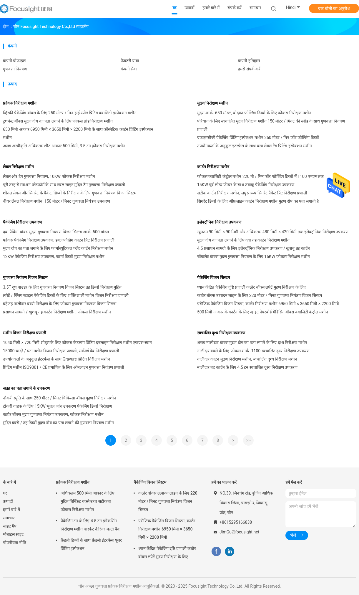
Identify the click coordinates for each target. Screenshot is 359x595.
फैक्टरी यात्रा (130, 60)
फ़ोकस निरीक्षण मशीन (19, 103)
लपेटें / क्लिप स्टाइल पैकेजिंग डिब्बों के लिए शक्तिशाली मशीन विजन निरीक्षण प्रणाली (66, 295)
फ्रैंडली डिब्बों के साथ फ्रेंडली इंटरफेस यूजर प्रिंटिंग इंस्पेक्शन (91, 544)
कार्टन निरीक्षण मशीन (213, 166)
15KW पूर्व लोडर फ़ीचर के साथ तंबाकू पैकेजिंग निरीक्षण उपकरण (245, 184)
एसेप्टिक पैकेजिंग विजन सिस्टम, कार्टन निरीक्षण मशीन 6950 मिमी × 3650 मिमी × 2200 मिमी (268, 303)
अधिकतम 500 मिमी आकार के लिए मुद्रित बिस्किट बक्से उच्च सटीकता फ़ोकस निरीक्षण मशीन (87, 501)
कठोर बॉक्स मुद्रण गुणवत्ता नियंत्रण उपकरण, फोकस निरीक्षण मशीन (53, 414)
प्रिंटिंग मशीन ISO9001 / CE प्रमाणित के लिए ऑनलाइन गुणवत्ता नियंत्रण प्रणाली (63, 367)
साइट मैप (9, 526)
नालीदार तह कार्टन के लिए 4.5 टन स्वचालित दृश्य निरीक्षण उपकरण (247, 367)
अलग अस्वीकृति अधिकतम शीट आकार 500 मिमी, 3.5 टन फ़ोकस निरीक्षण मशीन (64, 145)
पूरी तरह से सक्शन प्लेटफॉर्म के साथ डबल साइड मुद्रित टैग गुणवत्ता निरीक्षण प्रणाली (64, 184)
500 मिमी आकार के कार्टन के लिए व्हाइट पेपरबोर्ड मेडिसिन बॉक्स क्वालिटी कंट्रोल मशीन (262, 312)
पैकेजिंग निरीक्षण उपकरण (22, 222)
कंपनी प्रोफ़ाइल (14, 60)
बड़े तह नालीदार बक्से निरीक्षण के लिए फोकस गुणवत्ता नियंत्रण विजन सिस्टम (59, 303)
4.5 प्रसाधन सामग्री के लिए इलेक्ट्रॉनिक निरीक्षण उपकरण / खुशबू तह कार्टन (253, 248)
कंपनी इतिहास (249, 60)
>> (248, 440)
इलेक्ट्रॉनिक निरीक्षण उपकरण (219, 222)
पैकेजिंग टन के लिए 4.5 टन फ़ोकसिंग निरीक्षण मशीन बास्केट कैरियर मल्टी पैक (90, 524)
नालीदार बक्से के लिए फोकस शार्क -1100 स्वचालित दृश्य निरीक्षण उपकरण (253, 350)
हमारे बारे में (11, 509)
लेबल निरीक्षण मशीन (18, 166)
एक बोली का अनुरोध (334, 8)
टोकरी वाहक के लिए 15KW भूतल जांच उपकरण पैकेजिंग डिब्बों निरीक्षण (57, 406)
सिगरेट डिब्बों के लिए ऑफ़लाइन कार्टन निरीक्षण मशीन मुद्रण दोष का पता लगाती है (258, 201)
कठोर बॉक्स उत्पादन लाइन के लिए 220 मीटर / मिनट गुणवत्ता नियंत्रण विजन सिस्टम (259, 295)
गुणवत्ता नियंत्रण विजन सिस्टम (25, 277)
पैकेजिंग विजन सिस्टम (213, 277)
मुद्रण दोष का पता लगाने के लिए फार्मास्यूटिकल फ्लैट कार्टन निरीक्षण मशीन (58, 248)
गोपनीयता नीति (14, 542)
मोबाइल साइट (13, 534)
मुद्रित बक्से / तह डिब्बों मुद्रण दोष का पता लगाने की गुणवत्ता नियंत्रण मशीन (58, 422)
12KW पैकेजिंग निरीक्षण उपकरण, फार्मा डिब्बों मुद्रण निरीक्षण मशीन (53, 256)
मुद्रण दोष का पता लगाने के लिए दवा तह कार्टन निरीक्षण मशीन (243, 240)
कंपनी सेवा (129, 69)
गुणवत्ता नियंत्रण (15, 69)
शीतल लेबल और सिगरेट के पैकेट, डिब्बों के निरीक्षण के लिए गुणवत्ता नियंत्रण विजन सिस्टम (69, 193)
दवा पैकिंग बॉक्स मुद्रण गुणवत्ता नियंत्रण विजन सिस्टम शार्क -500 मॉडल (56, 231)
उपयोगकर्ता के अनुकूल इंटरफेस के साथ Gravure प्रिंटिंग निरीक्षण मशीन (56, 359)
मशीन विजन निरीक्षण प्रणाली (24, 332)
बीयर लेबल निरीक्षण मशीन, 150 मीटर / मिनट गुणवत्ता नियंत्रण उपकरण (56, 201)
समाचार (9, 517)
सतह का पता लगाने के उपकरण (26, 388)
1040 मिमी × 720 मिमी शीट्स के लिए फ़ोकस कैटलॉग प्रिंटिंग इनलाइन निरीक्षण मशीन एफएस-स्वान (77, 342)
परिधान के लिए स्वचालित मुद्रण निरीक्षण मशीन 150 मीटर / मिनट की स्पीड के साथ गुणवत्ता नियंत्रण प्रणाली (271, 125)
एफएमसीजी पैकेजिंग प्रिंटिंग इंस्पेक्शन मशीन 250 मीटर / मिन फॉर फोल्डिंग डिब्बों (258, 137)
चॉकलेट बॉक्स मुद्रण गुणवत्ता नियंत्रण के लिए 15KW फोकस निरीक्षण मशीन (253, 256)
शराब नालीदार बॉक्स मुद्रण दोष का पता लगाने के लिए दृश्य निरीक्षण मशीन (252, 342)
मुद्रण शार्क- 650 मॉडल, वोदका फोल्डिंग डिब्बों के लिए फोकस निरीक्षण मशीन (254, 112)
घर (5, 493)
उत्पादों (8, 501)
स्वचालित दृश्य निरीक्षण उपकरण (221, 332)
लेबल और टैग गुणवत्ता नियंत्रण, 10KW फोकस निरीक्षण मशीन (49, 176)
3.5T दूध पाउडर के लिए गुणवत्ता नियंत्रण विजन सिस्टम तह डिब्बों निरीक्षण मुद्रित (62, 287)
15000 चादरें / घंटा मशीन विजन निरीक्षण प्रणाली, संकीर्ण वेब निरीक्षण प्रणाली (61, 350)
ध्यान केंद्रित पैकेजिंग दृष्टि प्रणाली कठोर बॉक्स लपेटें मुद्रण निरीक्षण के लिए (251, 287)
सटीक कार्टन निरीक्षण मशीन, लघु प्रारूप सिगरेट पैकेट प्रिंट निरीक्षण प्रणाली (252, 193)
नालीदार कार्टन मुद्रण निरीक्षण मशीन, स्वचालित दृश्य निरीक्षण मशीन (247, 359)
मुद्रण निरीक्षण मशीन (212, 103)
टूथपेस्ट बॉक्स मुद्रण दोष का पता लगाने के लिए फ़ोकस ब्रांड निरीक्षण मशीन (58, 121)
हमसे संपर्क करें (249, 69)
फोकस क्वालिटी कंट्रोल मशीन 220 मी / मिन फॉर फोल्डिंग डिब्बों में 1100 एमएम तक (260, 176)
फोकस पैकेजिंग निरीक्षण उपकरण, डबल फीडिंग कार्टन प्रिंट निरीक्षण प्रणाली (58, 240)
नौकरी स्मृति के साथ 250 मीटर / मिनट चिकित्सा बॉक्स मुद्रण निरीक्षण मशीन (59, 398)
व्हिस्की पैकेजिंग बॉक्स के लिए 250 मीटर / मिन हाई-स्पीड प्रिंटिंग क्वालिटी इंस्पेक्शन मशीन (70, 112)
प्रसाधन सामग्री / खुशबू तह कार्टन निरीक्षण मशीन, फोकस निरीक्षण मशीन (57, 312)
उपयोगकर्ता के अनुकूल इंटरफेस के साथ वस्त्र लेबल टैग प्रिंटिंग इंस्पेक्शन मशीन (254, 145)
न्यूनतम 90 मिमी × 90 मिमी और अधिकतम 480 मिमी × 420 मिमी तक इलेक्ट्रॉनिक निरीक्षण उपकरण (272, 231)
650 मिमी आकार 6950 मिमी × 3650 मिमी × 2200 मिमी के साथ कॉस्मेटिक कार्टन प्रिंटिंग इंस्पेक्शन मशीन (78, 133)
